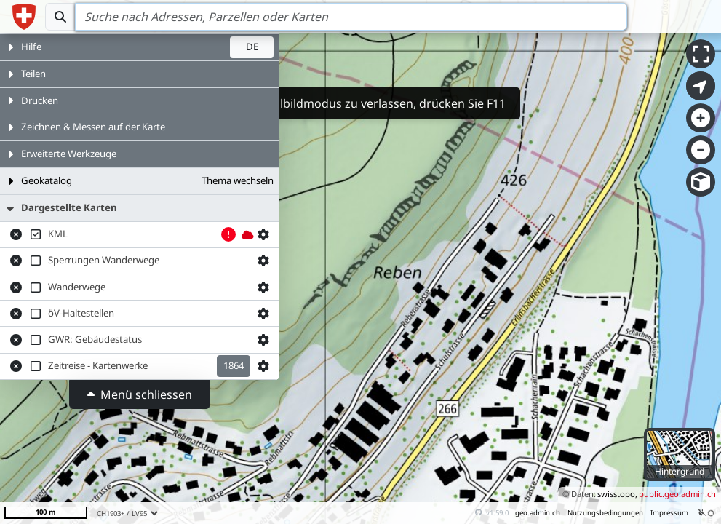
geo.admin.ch (537, 512)
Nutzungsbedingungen (605, 512)
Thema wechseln (238, 180)
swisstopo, (617, 493)
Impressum (669, 512)
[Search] (351, 17)
